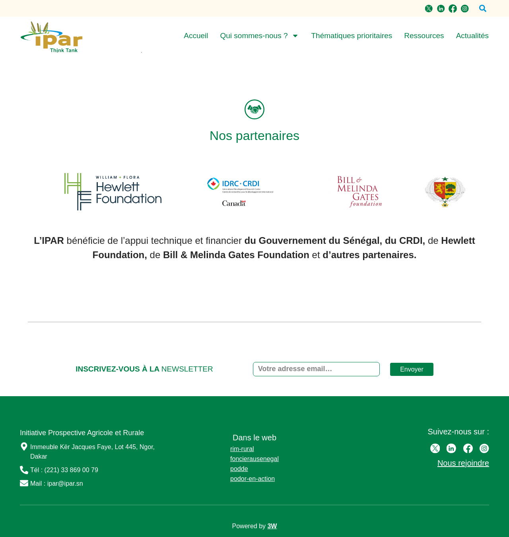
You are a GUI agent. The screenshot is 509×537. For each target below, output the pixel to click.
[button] (482, 8)
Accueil (196, 35)
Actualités (472, 35)
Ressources (424, 35)
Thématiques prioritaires (351, 35)
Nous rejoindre (463, 463)
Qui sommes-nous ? (259, 35)
